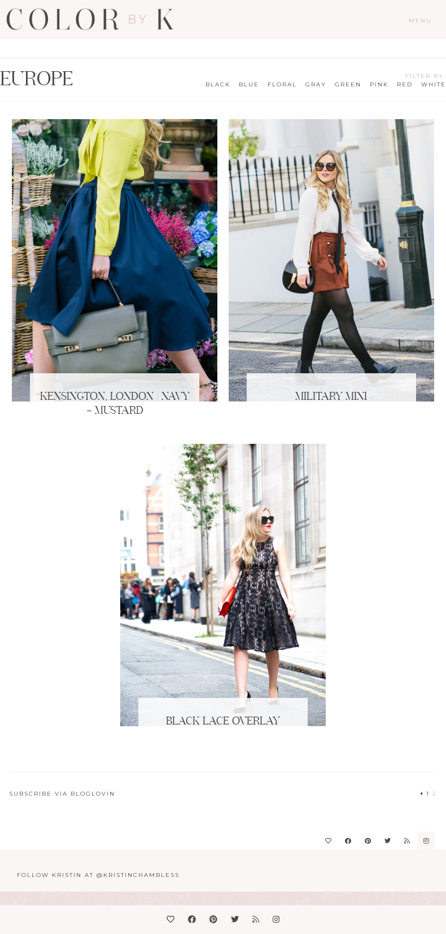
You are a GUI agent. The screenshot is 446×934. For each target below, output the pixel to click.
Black (217, 84)
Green (348, 84)
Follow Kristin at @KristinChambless (98, 875)
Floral (282, 84)
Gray (315, 84)
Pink (379, 84)
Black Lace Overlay (223, 721)
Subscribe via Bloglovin (62, 793)
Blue (249, 84)
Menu (420, 20)
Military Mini (331, 397)
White (433, 84)
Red (405, 84)
